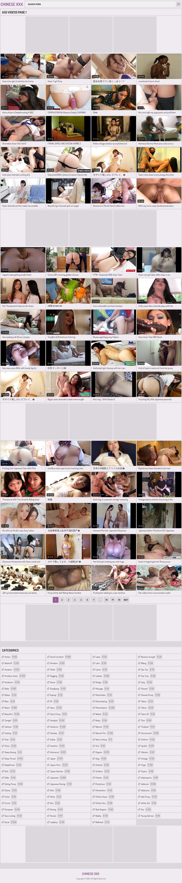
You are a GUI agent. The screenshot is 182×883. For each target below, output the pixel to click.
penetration (104, 790)
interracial (58, 752)
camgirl (11, 720)
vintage (148, 758)
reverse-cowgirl (151, 657)
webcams (148, 790)
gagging (57, 676)
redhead (102, 822)
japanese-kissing (61, 784)
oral (100, 746)
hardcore (58, 727)
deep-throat (14, 758)
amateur (12, 669)
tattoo (147, 708)
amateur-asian (15, 676)
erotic (11, 797)
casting (11, 733)
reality (101, 816)
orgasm (102, 752)
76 (106, 600)
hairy (56, 708)
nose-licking (104, 739)
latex (101, 657)
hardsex (57, 733)
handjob (57, 720)
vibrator (148, 752)
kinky (56, 797)
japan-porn (59, 765)
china (11, 746)
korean (56, 816)
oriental (102, 765)
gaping (56, 695)
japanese (58, 777)
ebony (11, 790)
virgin (147, 765)
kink (55, 790)
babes (11, 695)
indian (56, 739)
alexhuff (12, 663)
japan (56, 758)
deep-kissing (13, 752)
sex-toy (148, 669)
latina (101, 669)
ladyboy (57, 822)
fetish (56, 669)
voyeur (147, 771)
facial (11, 822)
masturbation (105, 708)
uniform (148, 739)
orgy (101, 758)
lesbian (102, 676)
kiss (55, 803)
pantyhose (103, 784)
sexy (147, 682)
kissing (56, 809)
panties (102, 777)
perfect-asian (105, 797)
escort (11, 803)
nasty (101, 720)
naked (101, 714)
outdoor (102, 771)
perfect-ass (104, 803)
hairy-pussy (58, 714)
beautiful (12, 714)
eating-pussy (14, 784)
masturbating (104, 701)
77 (113, 600)
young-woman (150, 816)
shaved (148, 688)
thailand (148, 727)
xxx (146, 809)
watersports (149, 777)
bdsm (11, 708)
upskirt (147, 746)
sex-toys (148, 676)
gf (54, 701)
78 (119, 600)
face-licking (13, 816)
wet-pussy (149, 797)
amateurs (12, 682)
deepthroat (13, 765)
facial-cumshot (60, 657)
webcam (148, 784)
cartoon (11, 727)
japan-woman (60, 771)
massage (102, 688)
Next (126, 600)
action (11, 657)
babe (11, 688)
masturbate (104, 695)
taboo (147, 701)
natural (102, 727)
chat (10, 739)
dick (10, 771)
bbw (10, 701)
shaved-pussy (150, 695)
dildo (10, 777)
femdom (57, 663)
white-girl (149, 803)
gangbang (58, 688)
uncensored (150, 733)
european (12, 809)
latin (101, 663)
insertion (57, 746)
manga (101, 682)
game (56, 682)
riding (147, 663)
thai (146, 720)
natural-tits (104, 733)
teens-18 (148, 714)
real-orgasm (104, 809)
